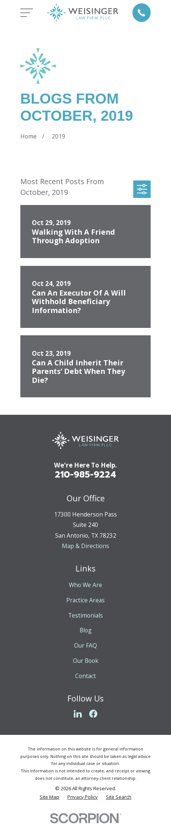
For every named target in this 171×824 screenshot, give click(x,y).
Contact (85, 676)
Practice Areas (85, 600)
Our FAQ (85, 645)
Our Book (85, 661)
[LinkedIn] (78, 714)
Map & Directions (85, 546)
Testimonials (85, 615)
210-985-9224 (85, 474)
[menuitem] (49, 797)
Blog (86, 630)
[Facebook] (93, 714)
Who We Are (85, 585)
